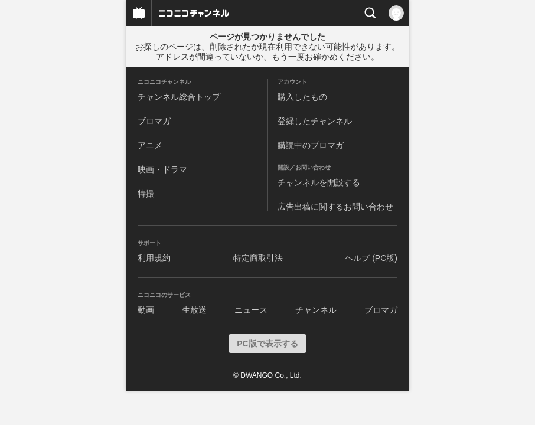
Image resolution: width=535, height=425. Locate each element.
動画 (146, 310)
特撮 (146, 193)
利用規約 (154, 258)
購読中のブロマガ (311, 145)
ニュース (251, 310)
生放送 (194, 310)
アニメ (150, 145)
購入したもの (302, 97)
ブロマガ (154, 121)
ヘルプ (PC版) (371, 258)
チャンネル (316, 310)
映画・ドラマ (162, 169)
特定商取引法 (258, 258)
